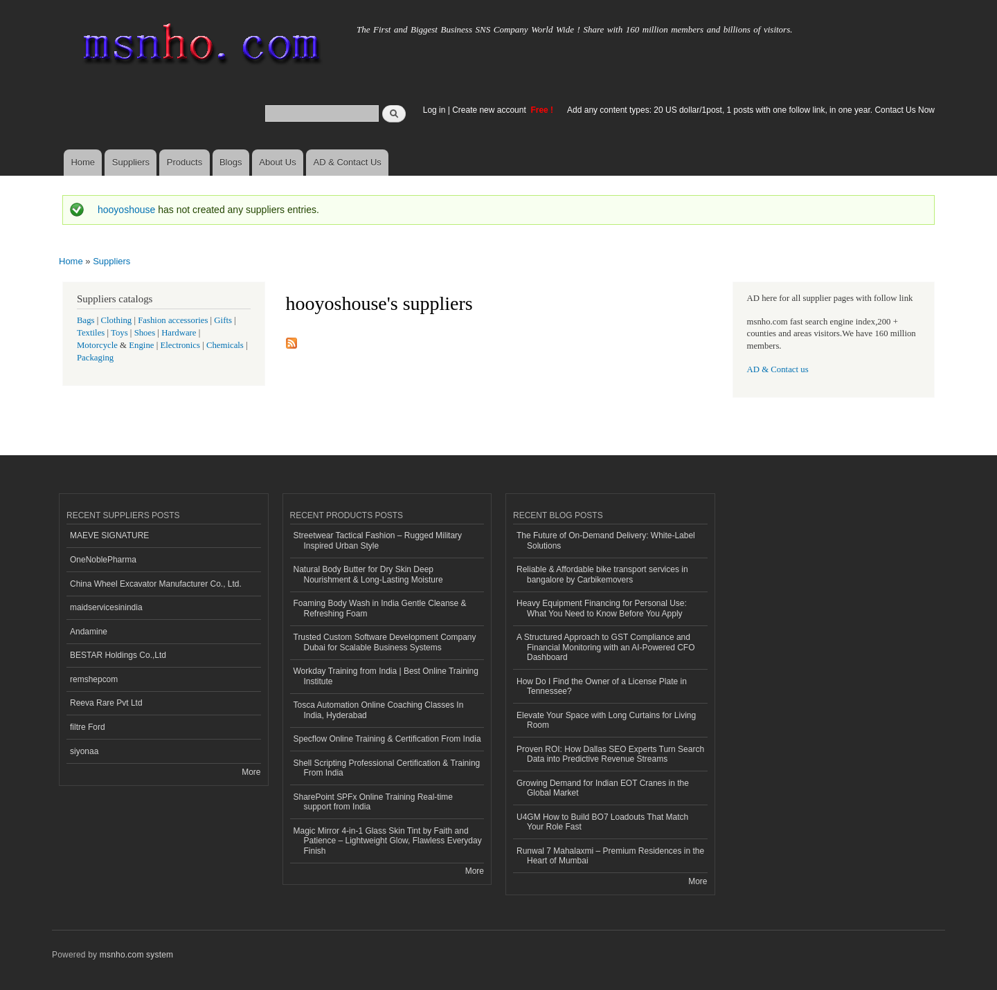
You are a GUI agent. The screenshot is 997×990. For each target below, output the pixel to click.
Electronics (180, 345)
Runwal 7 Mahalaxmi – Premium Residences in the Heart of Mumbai (610, 855)
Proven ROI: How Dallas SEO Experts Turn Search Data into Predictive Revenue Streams (610, 754)
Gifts (223, 320)
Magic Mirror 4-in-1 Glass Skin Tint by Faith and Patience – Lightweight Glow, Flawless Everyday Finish (388, 841)
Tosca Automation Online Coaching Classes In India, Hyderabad (379, 709)
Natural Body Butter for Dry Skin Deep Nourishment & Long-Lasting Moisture (368, 574)
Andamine (88, 631)
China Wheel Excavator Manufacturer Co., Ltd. (156, 584)
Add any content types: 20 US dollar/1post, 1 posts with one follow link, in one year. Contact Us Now (751, 110)
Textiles (91, 333)
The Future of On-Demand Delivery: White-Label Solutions (606, 540)
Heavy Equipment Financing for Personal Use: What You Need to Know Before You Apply (602, 608)
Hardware (178, 333)
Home (83, 162)
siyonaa (84, 751)
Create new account (490, 110)
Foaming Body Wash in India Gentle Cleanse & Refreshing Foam (380, 608)
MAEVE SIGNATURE (109, 535)
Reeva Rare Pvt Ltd (106, 703)
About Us (277, 162)
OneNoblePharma (103, 560)
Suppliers (131, 162)
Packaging (95, 358)
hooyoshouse (126, 209)
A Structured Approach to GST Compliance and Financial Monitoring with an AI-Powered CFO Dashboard (605, 647)
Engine (141, 345)
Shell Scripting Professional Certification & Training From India (387, 768)
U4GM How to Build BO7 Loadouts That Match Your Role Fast (602, 822)
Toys (119, 333)
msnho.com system (136, 955)
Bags (86, 320)
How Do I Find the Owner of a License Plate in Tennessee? (602, 686)
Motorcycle (97, 345)
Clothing (116, 320)
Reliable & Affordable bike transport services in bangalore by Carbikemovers (602, 574)
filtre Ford (87, 727)
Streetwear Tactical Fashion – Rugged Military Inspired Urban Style (378, 540)
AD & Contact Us (347, 162)
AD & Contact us (778, 369)
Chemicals (226, 345)
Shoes (145, 333)
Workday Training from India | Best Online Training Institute (386, 676)
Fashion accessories (173, 320)
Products (184, 162)
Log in (434, 110)
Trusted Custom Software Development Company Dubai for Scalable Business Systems (385, 642)
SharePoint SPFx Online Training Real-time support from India (373, 802)
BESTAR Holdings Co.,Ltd (118, 655)
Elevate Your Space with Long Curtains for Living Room (606, 720)
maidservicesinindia (106, 607)
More (251, 772)
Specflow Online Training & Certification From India (387, 739)
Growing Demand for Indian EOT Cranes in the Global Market (603, 788)
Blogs (230, 162)
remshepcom (94, 679)
